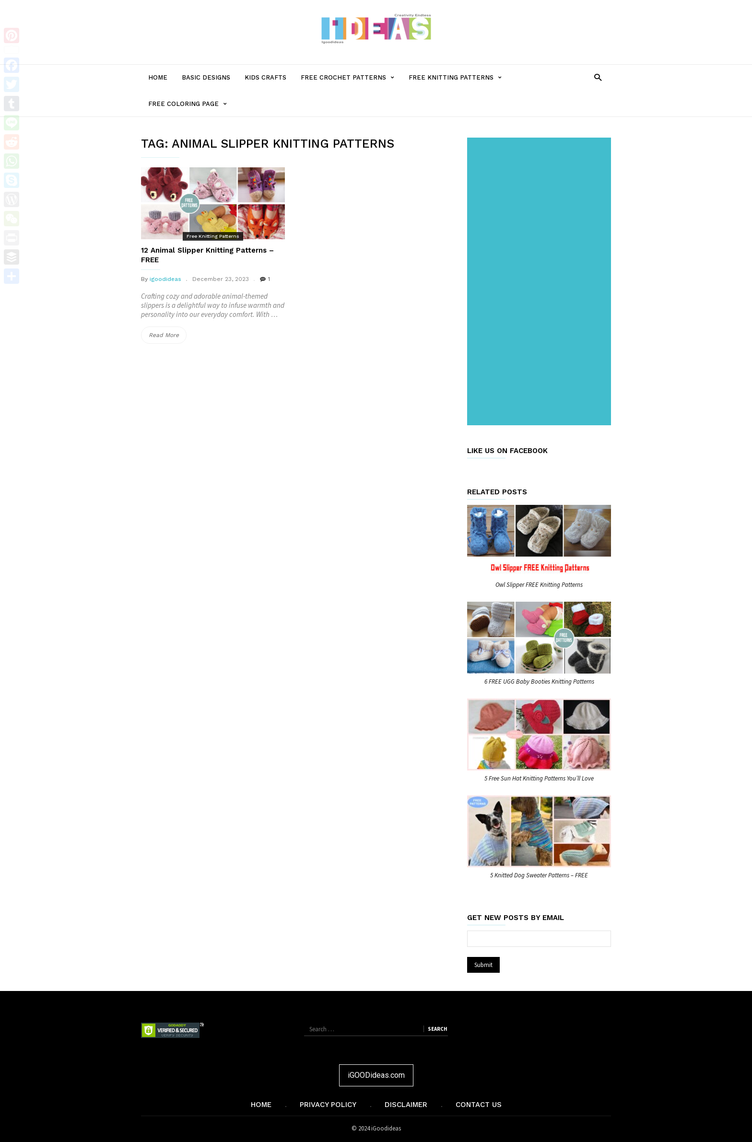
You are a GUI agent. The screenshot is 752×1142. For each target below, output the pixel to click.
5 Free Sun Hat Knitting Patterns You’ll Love (539, 778)
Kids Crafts (265, 77)
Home (157, 77)
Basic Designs (206, 77)
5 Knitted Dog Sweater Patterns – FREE (539, 875)
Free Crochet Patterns (351, 77)
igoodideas (165, 279)
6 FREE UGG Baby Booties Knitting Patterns (539, 681)
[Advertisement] (541, 282)
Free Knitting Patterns (459, 77)
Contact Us (479, 1104)
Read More (168, 335)
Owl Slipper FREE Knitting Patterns (539, 585)
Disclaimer (406, 1104)
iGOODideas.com (376, 1075)
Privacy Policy (328, 1104)
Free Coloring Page (191, 104)
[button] (598, 77)
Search (437, 1028)
